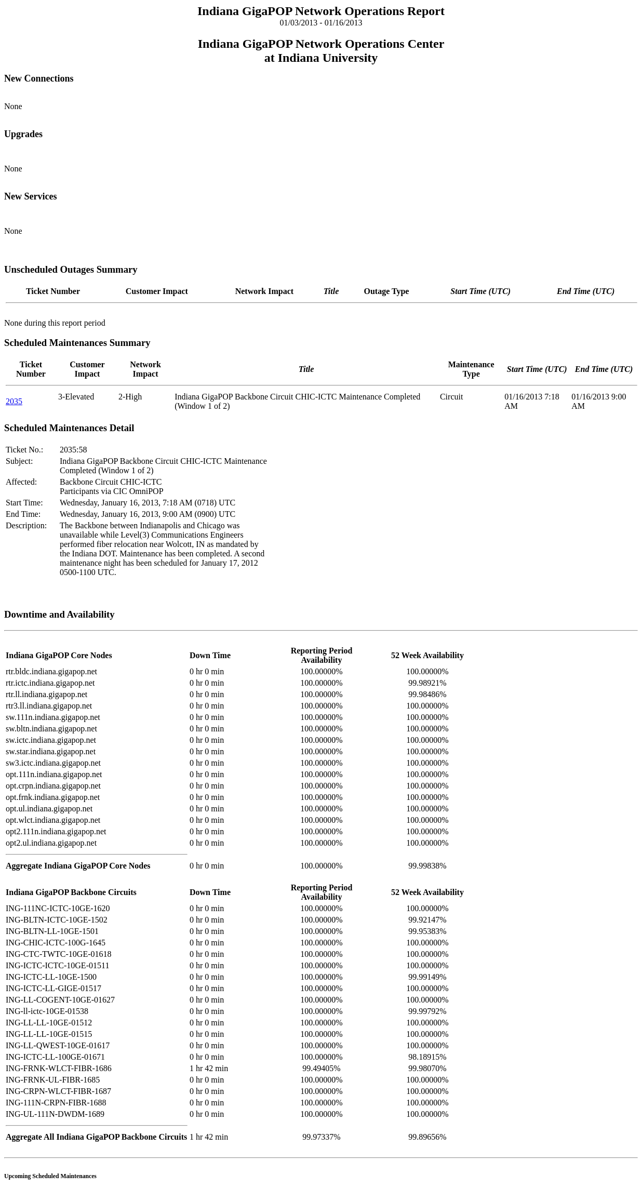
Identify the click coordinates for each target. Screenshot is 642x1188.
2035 (14, 401)
